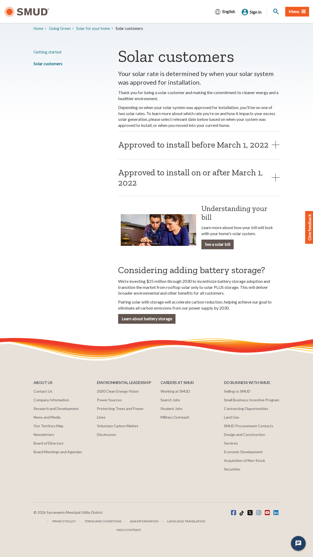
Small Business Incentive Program (251, 400)
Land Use (231, 417)
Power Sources (109, 400)
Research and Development (56, 408)
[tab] (199, 144)
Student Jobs (172, 408)
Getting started (47, 51)
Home (38, 28)
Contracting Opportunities (246, 408)
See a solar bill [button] (217, 244)
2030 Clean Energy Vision (118, 391)
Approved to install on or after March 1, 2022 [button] (190, 177)
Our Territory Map (48, 426)
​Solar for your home (93, 28)
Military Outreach (175, 417)
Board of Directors (49, 443)
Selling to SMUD (237, 391)
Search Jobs (170, 400)
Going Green (60, 28)
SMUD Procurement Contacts (248, 426)
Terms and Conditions (103, 521)
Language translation (186, 521)
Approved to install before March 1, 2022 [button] (193, 144)
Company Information (51, 400)
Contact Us (43, 391)
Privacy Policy (64, 521)
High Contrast (129, 530)
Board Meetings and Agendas (58, 452)
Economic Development (243, 452)
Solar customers (48, 63)
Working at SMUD (175, 391)
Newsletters (44, 434)
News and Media (47, 417)
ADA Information (144, 521)
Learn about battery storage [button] (147, 318)
